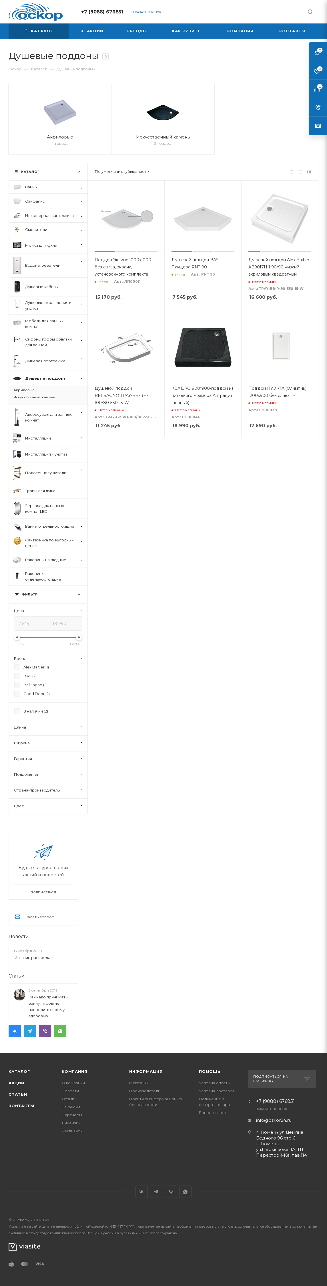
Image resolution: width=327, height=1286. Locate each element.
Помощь (210, 1071)
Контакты (21, 1105)
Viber (45, 1031)
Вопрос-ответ (213, 1112)
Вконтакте (15, 1031)
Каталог (19, 1071)
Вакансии (71, 1107)
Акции (16, 1083)
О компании (73, 1083)
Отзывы (69, 1099)
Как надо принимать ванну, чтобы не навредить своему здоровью (48, 1006)
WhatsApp (60, 1031)
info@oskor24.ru (274, 1120)
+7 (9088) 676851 (102, 12)
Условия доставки (216, 1091)
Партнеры (72, 1115)
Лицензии (71, 1123)
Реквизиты (72, 1131)
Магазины (139, 1083)
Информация (146, 1071)
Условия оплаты (214, 1083)
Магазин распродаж (33, 957)
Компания (74, 1071)
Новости (19, 936)
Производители (144, 1091)
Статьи (17, 976)
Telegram (30, 1031)
